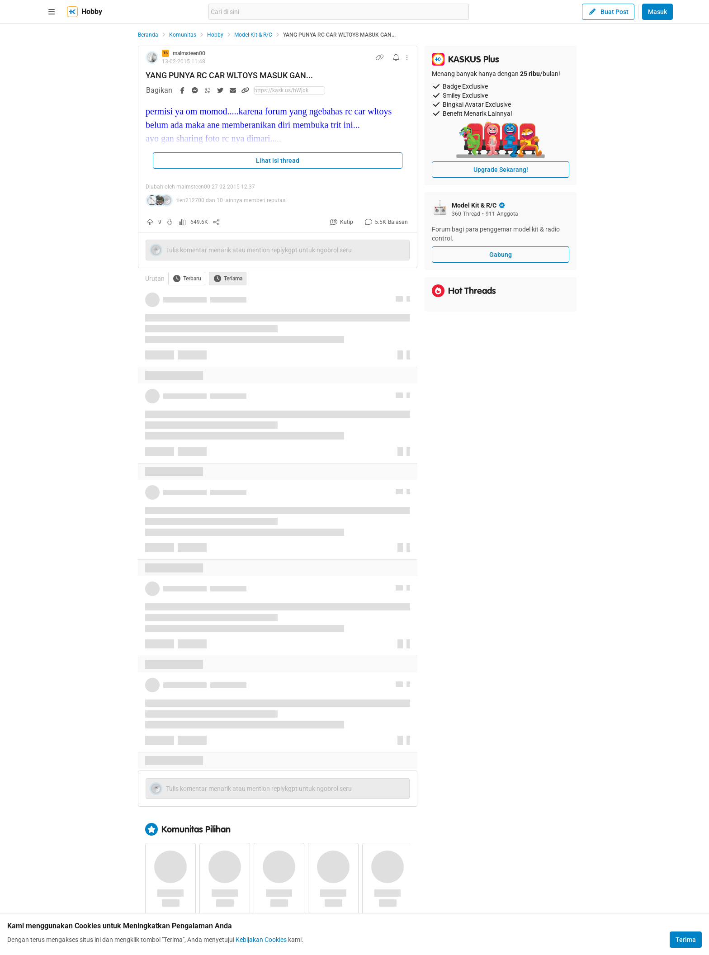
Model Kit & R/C (253, 35)
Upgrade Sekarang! (500, 169)
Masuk (657, 11)
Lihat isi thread (277, 160)
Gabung (500, 254)
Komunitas (182, 35)
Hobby (215, 35)
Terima (686, 939)
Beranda (148, 35)
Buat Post (608, 11)
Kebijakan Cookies (261, 939)
